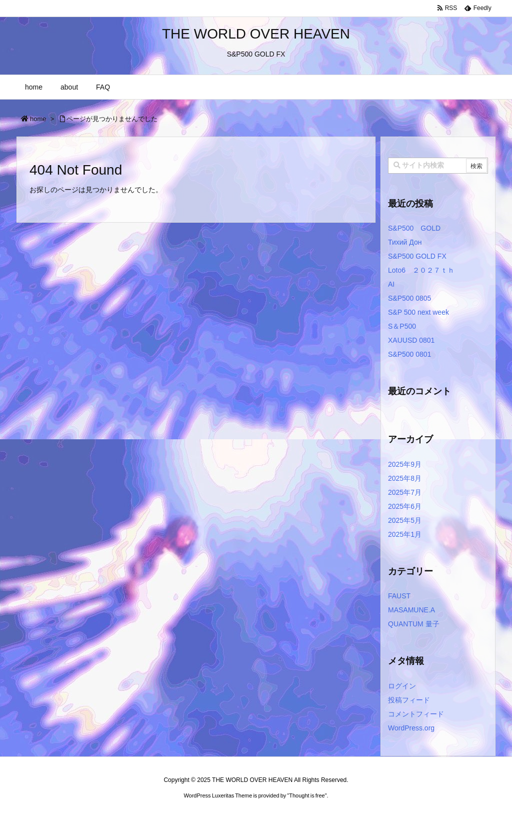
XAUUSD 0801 (411, 340)
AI (391, 284)
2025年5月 (405, 520)
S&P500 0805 (409, 298)
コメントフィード (416, 714)
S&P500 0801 (409, 354)
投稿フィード (409, 700)
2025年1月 (405, 534)
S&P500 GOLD (414, 228)
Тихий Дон (405, 242)
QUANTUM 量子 (414, 624)
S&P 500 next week (418, 312)
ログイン (402, 686)
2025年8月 (405, 478)
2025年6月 (405, 506)
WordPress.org (411, 728)
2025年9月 (405, 464)
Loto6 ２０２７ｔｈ (421, 270)
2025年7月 (405, 492)
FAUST (399, 596)
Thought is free (306, 795)
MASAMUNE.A (411, 610)
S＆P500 (402, 326)
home (38, 119)
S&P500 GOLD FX (417, 256)
